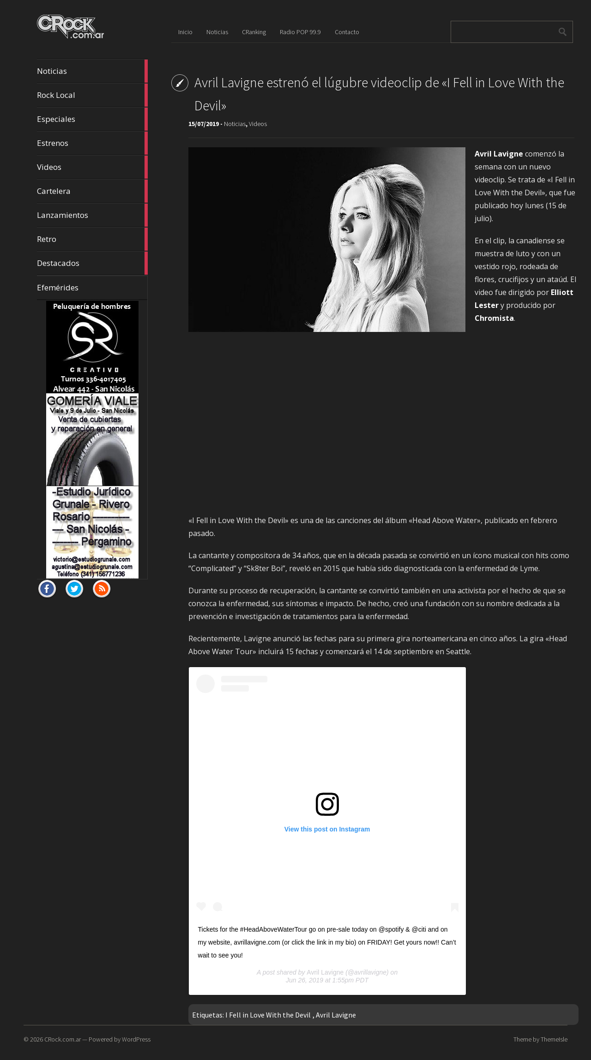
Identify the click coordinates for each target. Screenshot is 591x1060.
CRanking (254, 32)
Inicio (185, 32)
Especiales (92, 119)
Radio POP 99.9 (300, 32)
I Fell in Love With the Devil (268, 1014)
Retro (92, 239)
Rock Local (92, 95)
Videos (92, 167)
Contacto (347, 32)
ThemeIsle (554, 1039)
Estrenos (92, 143)
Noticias (92, 71)
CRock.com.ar (62, 1039)
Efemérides (57, 287)
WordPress (136, 1039)
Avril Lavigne (325, 972)
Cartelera (92, 191)
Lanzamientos (92, 215)
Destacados (92, 263)
